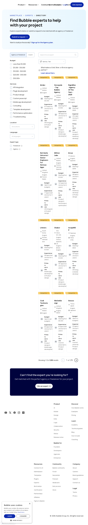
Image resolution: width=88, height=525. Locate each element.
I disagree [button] (23, 516)
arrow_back (63, 360)
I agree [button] (9, 516)
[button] (17, 520)
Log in (65, 5)
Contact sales (54, 5)
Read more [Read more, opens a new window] (21, 512)
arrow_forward (76, 360)
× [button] (29, 503)
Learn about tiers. (48, 73)
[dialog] (17, 512)
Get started (77, 5)
